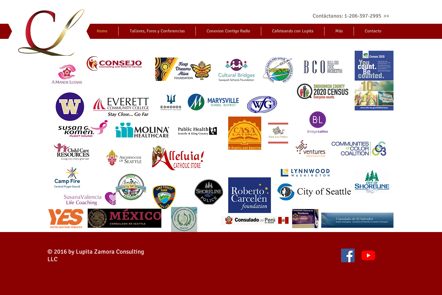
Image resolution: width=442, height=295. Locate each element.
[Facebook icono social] (348, 255)
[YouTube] (368, 255)
